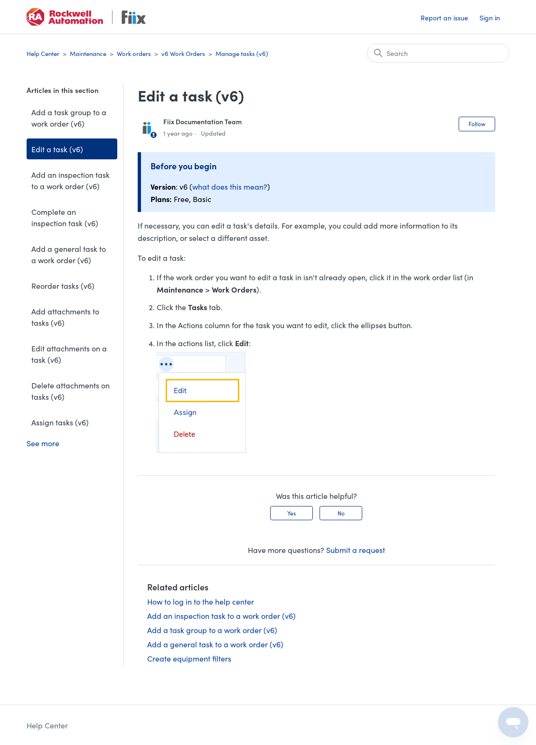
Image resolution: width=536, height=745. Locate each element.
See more (43, 443)
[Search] (438, 53)
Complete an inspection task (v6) (64, 217)
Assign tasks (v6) (60, 422)
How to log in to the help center (200, 601)
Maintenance (88, 53)
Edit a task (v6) (57, 149)
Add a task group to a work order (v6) (68, 118)
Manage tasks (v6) (242, 53)
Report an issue (444, 17)
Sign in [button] (490, 17)
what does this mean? (229, 186)
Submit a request (355, 549)
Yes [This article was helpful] (291, 513)
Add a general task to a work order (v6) (68, 254)
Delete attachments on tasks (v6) (70, 391)
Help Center (43, 53)
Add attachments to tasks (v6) (65, 317)
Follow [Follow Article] (477, 124)
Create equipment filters (189, 658)
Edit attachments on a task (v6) (69, 354)
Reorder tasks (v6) (62, 285)
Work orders (134, 53)
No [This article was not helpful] (341, 513)
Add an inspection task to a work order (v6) (70, 180)
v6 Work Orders (183, 53)
